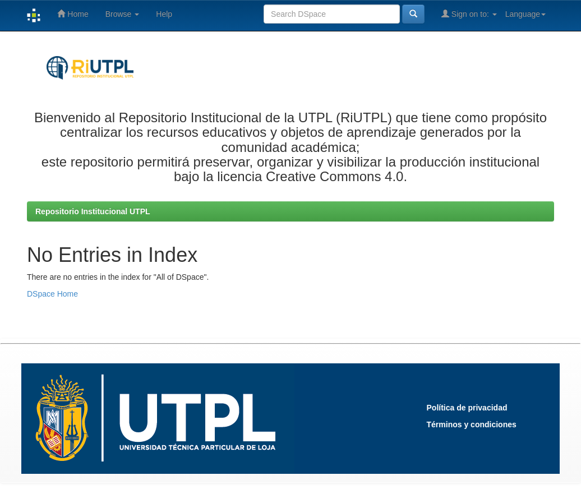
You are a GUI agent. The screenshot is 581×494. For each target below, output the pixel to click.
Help (164, 14)
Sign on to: (469, 14)
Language (525, 14)
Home (72, 14)
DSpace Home (52, 293)
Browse (122, 14)
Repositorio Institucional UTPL (92, 211)
